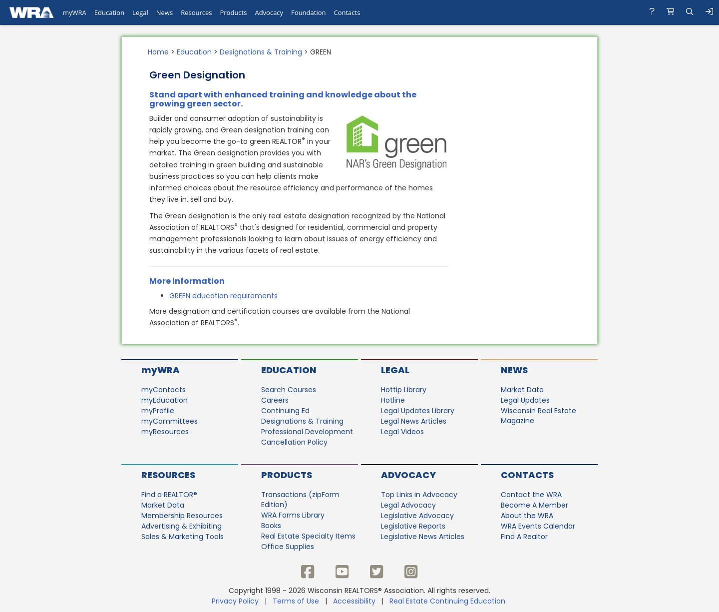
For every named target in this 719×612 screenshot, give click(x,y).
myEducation (164, 400)
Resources (168, 475)
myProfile (157, 411)
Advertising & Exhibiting (181, 526)
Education (194, 52)
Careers (275, 400)
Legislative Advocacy (417, 516)
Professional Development (307, 432)
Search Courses (288, 390)
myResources (165, 432)
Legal (395, 370)
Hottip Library (403, 390)
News (514, 370)
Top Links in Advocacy (419, 495)
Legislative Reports (413, 526)
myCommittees (169, 421)
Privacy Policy (235, 601)
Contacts (527, 475)
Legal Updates (525, 400)
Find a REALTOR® (169, 495)
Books (271, 526)
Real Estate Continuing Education (448, 601)
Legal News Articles (413, 421)
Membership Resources (182, 516)
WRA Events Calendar (538, 526)
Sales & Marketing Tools (182, 537)
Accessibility (354, 601)
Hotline (393, 400)
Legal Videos (402, 432)
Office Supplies (287, 547)
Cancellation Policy (294, 442)
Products (286, 475)
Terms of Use (296, 601)
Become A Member (534, 505)
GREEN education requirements (224, 296)
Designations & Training (261, 52)
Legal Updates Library (417, 411)
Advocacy (408, 475)
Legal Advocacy (408, 505)
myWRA (160, 370)
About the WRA (527, 516)
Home (158, 52)
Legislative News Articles (422, 537)
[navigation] (359, 12)
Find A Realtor (524, 537)
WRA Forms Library (293, 515)
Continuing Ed (285, 411)
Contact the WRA (531, 495)
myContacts (163, 390)
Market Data (522, 390)
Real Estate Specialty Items (308, 536)
